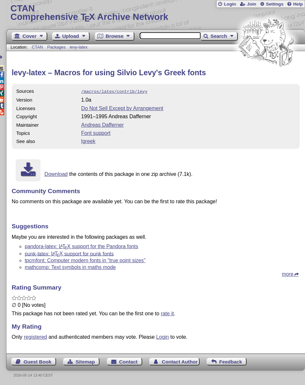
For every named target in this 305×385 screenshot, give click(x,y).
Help (298, 4)
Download (56, 173)
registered (35, 336)
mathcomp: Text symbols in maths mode (70, 266)
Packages (57, 47)
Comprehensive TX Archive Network (155, 12)
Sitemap (85, 361)
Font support (96, 132)
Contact (128, 361)
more (288, 273)
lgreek (88, 140)
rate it (167, 313)
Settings (274, 4)
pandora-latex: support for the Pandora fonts (81, 246)
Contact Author (180, 361)
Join (251, 4)
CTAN (37, 47)
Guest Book (37, 361)
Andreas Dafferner (102, 124)
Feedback (230, 361)
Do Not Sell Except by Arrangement (122, 107)
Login (230, 4)
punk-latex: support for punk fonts (69, 253)
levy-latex (78, 47)
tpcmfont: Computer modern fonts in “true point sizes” (85, 260)
